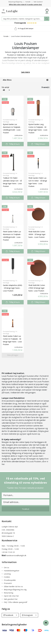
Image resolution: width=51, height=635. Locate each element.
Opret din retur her (10, 596)
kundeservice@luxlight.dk (16, 555)
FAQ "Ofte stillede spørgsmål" (15, 602)
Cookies (6, 577)
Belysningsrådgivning (15, 2)
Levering (6, 574)
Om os (5, 567)
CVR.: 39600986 (8, 530)
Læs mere (25, 72)
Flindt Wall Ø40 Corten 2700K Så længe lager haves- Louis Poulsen (36, 288)
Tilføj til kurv (13, 144)
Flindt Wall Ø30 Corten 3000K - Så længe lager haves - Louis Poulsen (37, 234)
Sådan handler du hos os (12, 586)
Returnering (7, 593)
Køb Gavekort (38, 2)
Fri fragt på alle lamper (25, 28)
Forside (6, 36)
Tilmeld (25, 509)
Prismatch (7, 583)
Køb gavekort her (10, 599)
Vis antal (4, 87)
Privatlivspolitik (9, 580)
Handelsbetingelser (10, 570)
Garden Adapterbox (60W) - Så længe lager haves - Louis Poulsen (12, 288)
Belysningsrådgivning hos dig (14, 589)
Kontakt (28, 2)
